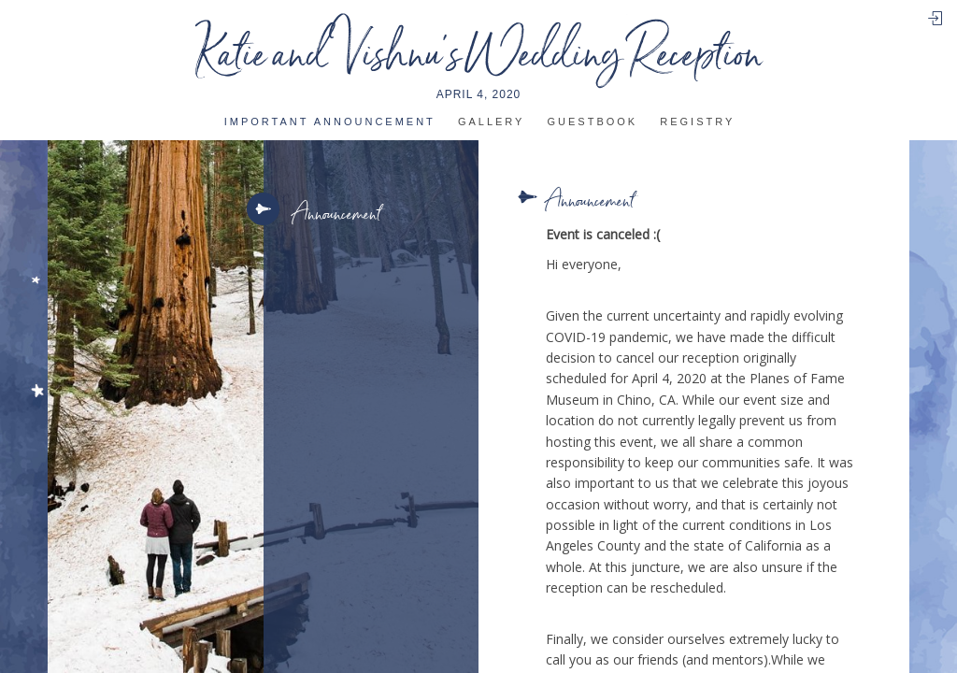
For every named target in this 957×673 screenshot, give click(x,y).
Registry (697, 122)
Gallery (491, 122)
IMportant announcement (330, 122)
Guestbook (593, 122)
